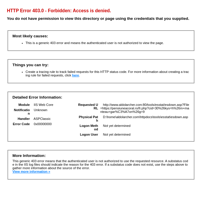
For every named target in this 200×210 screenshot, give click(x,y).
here (75, 75)
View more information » (31, 171)
